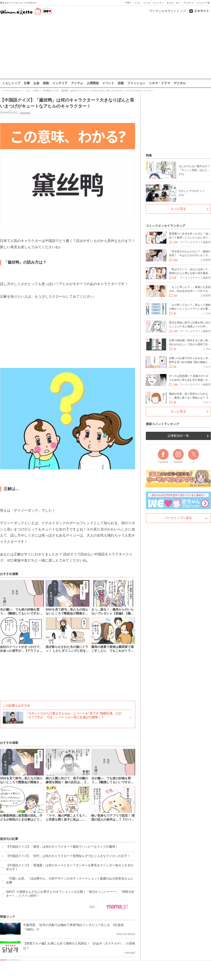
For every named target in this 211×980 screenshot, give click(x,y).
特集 (149, 155)
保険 (46, 83)
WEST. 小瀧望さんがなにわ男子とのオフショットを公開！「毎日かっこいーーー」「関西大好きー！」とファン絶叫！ (70, 893)
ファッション (136, 83)
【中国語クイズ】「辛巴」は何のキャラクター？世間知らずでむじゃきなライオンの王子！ (68, 856)
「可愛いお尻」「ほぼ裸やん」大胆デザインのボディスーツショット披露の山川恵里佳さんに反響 (69, 880)
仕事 (27, 83)
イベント (108, 83)
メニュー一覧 (203, 3)
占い (178, 3)
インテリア (60, 83)
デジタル (180, 83)
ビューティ (158, 3)
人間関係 (93, 83)
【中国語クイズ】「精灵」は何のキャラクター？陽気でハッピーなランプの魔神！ (62, 846)
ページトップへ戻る (178, 518)
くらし (137, 3)
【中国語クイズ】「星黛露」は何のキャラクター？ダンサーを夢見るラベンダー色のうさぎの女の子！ (69, 867)
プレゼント (188, 3)
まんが (170, 3)
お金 (36, 83)
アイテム (77, 83)
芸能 (121, 83)
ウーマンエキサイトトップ (167, 11)
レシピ (147, 3)
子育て (128, 3)
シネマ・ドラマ (159, 83)
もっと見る (178, 208)
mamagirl (25, 112)
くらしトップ (11, 83)
